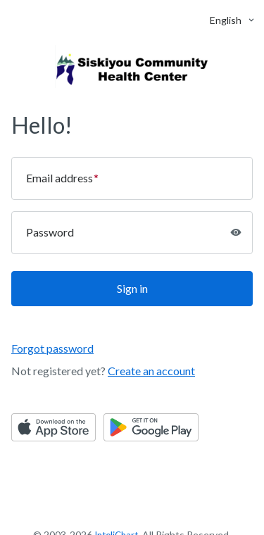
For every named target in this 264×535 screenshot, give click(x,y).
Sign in (132, 288)
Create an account (151, 370)
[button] (226, 20)
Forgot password (52, 348)
